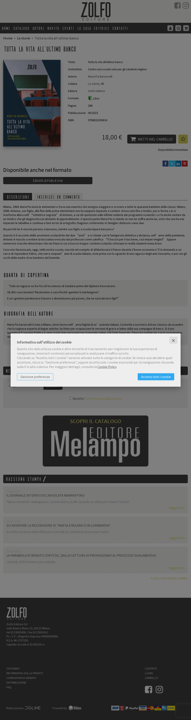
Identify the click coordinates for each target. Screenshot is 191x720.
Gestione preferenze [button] (35, 377)
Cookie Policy (107, 367)
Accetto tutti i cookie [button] (156, 377)
